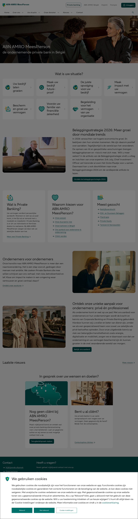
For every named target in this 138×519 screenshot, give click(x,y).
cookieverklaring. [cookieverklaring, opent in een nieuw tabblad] (110, 502)
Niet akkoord (44, 510)
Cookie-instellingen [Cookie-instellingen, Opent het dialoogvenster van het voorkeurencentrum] (66, 510)
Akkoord (22, 510)
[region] (69, 495)
